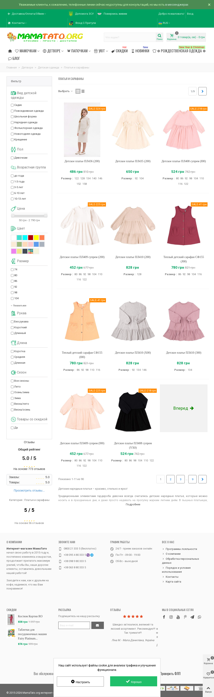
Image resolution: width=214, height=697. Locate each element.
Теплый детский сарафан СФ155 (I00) (82, 355)
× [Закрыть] (209, 5)
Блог (14, 58)
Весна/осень (22, 409)
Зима (17, 398)
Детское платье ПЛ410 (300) (183, 352)
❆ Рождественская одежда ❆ (179, 50)
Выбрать (65, 91)
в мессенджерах (176, 4)
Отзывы (115, 609)
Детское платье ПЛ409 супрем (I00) (82, 443)
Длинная (19, 362)
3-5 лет (18, 187)
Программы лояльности (179, 549)
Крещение (20, 139)
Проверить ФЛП (170, 673)
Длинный (20, 333)
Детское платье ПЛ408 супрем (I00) (184, 161)
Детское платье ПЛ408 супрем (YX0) (133, 445)
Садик (18, 105)
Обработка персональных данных (180, 561)
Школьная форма (25, 116)
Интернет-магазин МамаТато (26, 548)
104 (16, 298)
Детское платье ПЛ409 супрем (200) (82, 257)
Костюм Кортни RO (30, 616)
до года (19, 175)
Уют (99, 50)
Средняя (19, 356)
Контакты (170, 577)
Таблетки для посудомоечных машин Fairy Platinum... (32, 634)
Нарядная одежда (25, 122)
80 (15, 275)
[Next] (202, 91)
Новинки (140, 50)
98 (15, 292)
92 (15, 286)
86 (15, 280)
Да (16, 427)
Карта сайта (171, 582)
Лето (17, 386)
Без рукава (21, 321)
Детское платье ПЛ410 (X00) (133, 352)
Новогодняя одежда (27, 133)
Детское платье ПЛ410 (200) (132, 257)
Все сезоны (21, 380)
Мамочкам (25, 50)
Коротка (19, 351)
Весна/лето (21, 403)
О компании (14, 542)
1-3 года (19, 181)
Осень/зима (21, 392)
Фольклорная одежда (28, 128)
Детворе (51, 50)
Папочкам (77, 50)
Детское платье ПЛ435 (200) (132, 161)
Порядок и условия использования (176, 570)
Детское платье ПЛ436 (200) (82, 161)
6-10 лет (19, 193)
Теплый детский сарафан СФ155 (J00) (183, 259)
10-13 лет (20, 198)
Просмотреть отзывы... (29, 490)
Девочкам (20, 157)
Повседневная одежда (29, 110)
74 (15, 269)
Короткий (20, 327)
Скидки (119, 50)
